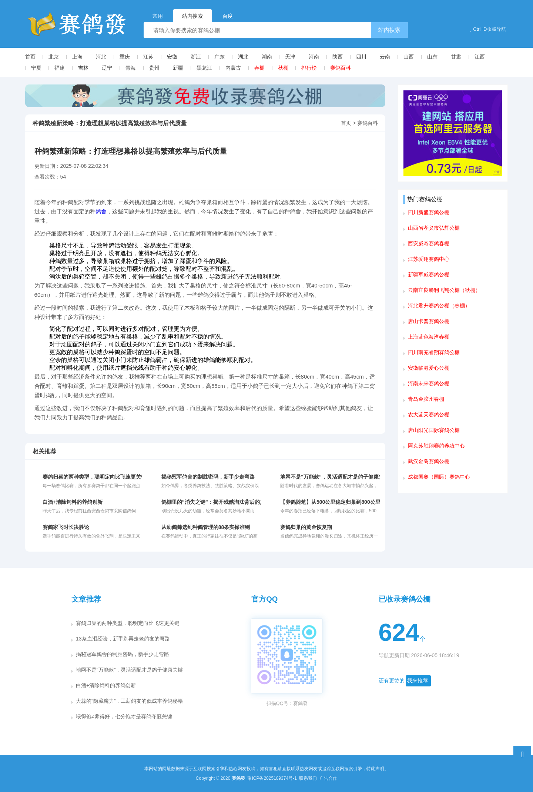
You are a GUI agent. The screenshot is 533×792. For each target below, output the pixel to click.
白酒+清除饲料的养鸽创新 (106, 685)
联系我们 (308, 778)
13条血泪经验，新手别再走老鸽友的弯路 (123, 639)
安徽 (172, 57)
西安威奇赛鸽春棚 (428, 243)
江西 (480, 57)
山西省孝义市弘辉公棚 (434, 228)
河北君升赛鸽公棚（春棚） (439, 306)
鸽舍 (101, 211)
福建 (59, 68)
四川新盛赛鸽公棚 (428, 212)
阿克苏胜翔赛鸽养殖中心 (436, 446)
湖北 (243, 57)
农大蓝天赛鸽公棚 (428, 414)
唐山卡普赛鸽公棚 (428, 321)
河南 (314, 57)
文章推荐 (86, 599)
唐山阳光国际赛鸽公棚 (434, 430)
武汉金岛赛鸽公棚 (428, 461)
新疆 (178, 68)
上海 (77, 57)
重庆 (125, 57)
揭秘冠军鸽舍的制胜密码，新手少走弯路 (122, 654)
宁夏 (36, 68)
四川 (361, 57)
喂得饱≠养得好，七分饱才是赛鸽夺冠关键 (124, 716)
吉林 (83, 68)
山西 (408, 57)
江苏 (148, 57)
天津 (290, 57)
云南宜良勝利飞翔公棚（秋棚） (444, 290)
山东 (432, 57)
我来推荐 (417, 680)
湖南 (267, 57)
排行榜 (309, 68)
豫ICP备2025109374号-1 (272, 778)
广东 (219, 57)
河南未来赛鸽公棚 (428, 383)
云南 (385, 57)
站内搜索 (389, 30)
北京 (53, 57)
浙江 (196, 57)
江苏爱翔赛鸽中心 (428, 259)
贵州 (154, 68)
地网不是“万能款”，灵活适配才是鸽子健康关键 (129, 670)
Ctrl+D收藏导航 (488, 29)
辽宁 (107, 68)
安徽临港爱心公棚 (428, 368)
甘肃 (456, 57)
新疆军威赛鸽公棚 (428, 274)
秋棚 (283, 68)
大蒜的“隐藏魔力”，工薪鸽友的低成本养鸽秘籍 (129, 701)
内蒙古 (233, 68)
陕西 (337, 57)
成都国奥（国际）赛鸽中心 (439, 477)
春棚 (259, 68)
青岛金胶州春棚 (426, 399)
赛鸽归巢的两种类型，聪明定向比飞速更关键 (128, 623)
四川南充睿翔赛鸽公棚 (434, 352)
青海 (130, 68)
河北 (101, 57)
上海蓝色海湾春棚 (428, 337)
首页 (30, 57)
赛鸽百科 (340, 68)
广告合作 (328, 778)
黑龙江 (204, 68)
